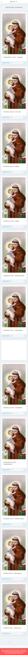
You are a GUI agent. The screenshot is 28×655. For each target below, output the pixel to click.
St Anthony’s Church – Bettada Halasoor (13, 518)
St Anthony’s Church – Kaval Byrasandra (13, 275)
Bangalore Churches (6, 62)
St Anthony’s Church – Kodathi (11, 221)
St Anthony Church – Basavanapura (12, 573)
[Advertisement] (11, 350)
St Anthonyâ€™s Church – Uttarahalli (13, 57)
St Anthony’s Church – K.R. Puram (12, 111)
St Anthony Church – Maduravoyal (12, 628)
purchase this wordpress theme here (14, 652)
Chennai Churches (6, 633)
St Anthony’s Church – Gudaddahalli (12, 407)
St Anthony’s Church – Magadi (11, 166)
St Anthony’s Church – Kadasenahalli (12, 330)
